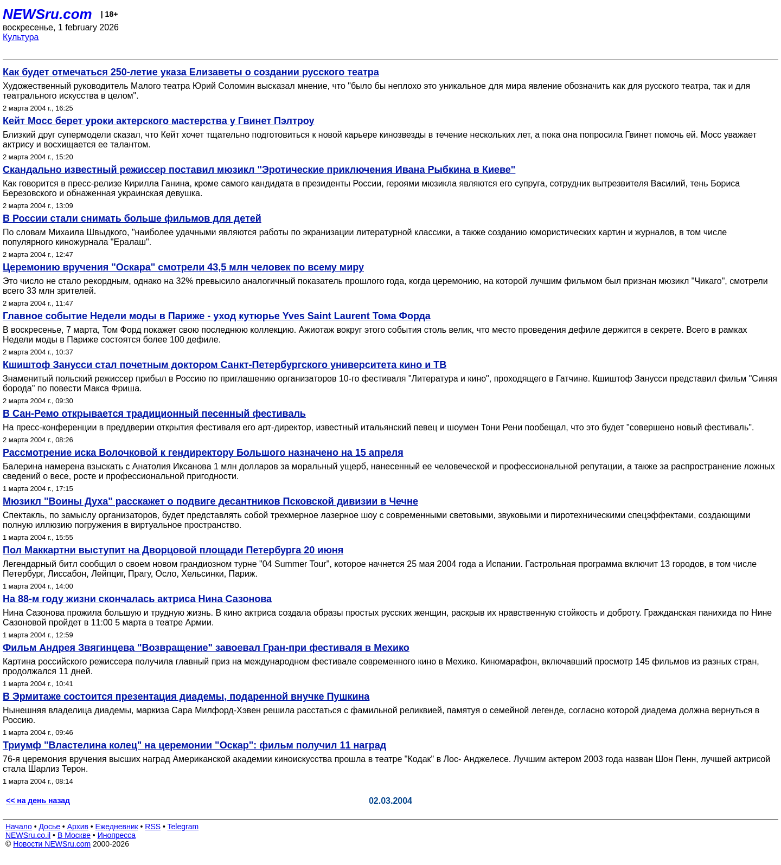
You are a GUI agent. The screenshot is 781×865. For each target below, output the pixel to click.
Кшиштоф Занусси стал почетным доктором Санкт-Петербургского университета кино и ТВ (224, 364)
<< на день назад (38, 800)
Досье (49, 826)
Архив (77, 826)
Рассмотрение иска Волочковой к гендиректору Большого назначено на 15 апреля (203, 452)
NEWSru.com (47, 14)
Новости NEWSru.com (52, 844)
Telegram (183, 826)
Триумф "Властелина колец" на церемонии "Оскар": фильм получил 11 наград (194, 745)
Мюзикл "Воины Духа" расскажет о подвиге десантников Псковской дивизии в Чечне (210, 501)
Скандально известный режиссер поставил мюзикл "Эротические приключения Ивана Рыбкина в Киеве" (259, 169)
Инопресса (117, 835)
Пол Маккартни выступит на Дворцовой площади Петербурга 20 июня (173, 550)
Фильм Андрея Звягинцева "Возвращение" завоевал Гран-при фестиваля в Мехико (206, 647)
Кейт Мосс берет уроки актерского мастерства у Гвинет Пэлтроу (158, 120)
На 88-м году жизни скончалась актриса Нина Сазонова (137, 598)
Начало (18, 826)
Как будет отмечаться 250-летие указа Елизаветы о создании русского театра (191, 72)
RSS (153, 826)
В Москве (74, 835)
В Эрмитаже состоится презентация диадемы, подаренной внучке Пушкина (186, 696)
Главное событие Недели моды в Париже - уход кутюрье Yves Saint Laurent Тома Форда (217, 316)
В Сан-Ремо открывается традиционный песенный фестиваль (154, 413)
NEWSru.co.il (27, 835)
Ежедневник (116, 826)
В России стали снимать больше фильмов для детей (132, 218)
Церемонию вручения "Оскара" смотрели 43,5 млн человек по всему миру (183, 267)
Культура (21, 37)
